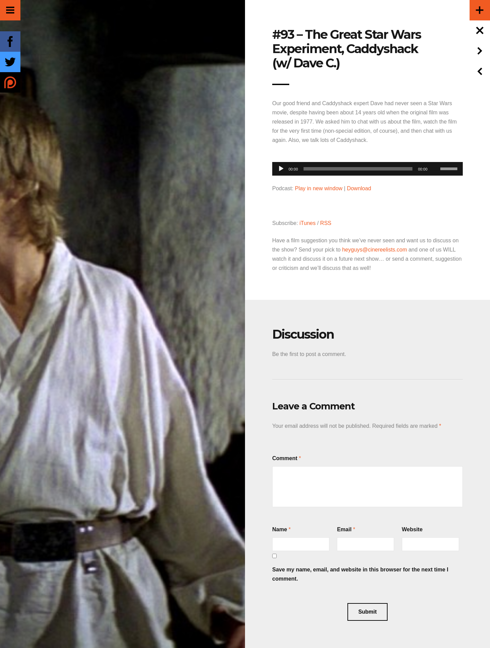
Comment (284, 458)
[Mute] (434, 158)
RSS (325, 223)
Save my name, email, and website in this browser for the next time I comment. (360, 574)
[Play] (281, 168)
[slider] (358, 169)
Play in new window (319, 188)
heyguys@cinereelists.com (374, 250)
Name (279, 529)
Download (359, 188)
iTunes (307, 223)
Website (412, 529)
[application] (367, 167)
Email (344, 529)
